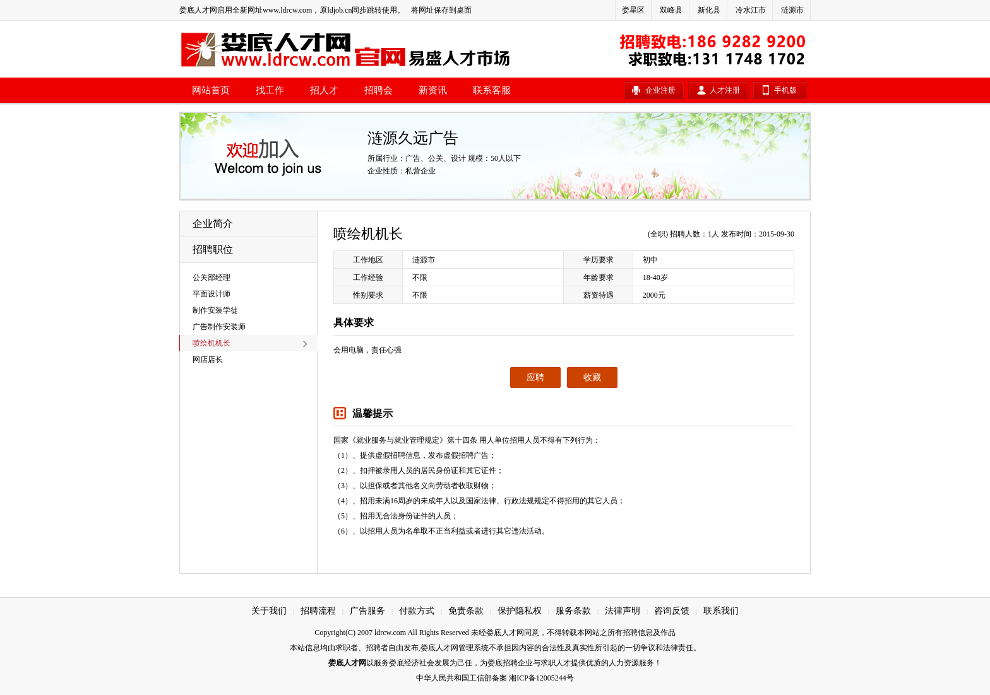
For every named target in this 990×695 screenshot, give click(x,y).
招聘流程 (318, 611)
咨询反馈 (671, 611)
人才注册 (725, 90)
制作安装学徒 (215, 310)
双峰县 (671, 10)
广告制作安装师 (219, 326)
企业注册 (660, 90)
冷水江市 (751, 10)
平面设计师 (211, 293)
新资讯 (433, 90)
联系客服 (492, 90)
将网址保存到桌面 (441, 10)
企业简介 (213, 223)
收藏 (592, 377)
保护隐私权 (520, 611)
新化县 (709, 10)
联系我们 (721, 611)
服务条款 (573, 611)
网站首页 (211, 90)
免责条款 (466, 611)
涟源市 (792, 10)
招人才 (324, 90)
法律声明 (622, 611)
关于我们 (269, 611)
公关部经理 (211, 277)
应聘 (535, 377)
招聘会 (378, 90)
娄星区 (633, 10)
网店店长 (208, 359)
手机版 (785, 90)
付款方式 (416, 611)
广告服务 (367, 611)
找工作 (270, 90)
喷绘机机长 (211, 343)
